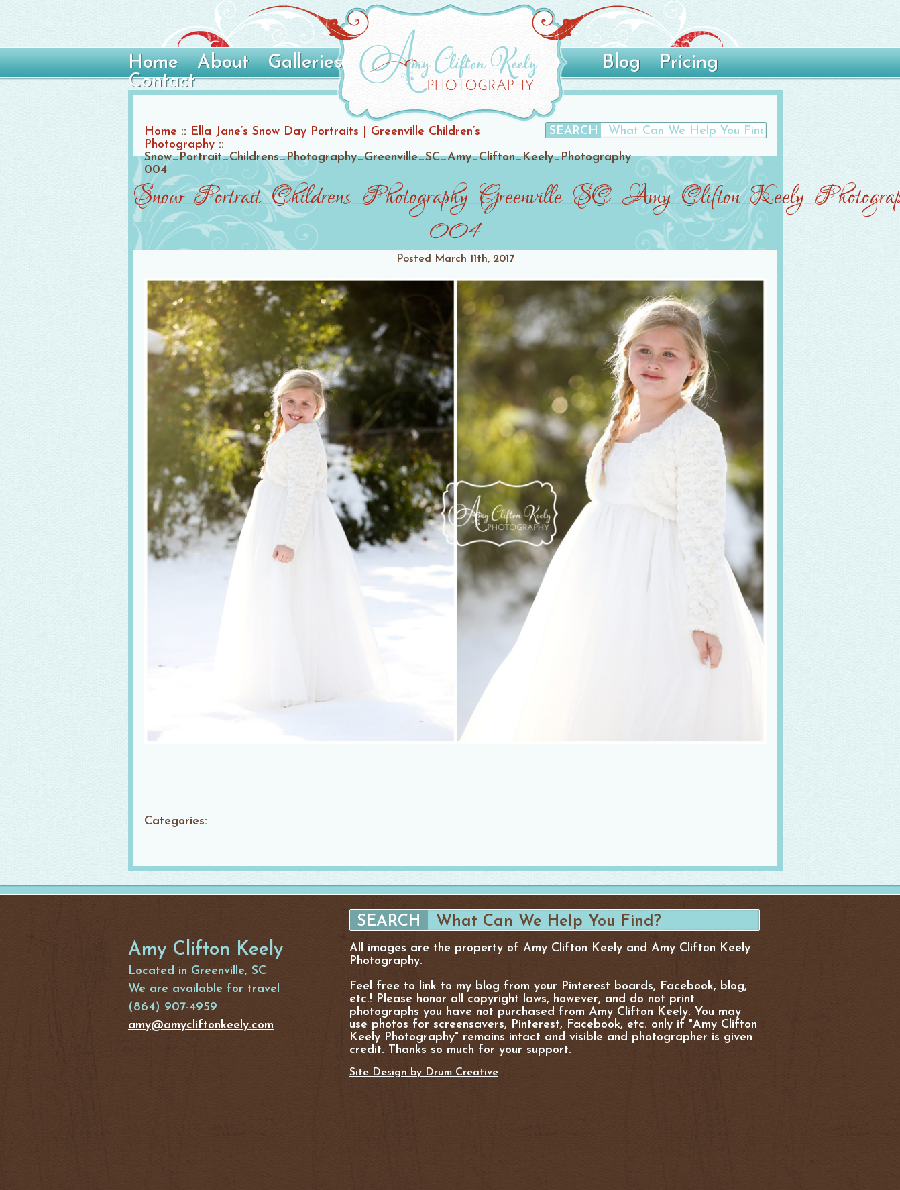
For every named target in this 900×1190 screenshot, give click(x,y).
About (223, 63)
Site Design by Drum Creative (423, 1072)
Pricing (688, 63)
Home (153, 63)
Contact (161, 81)
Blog (621, 63)
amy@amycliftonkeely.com (201, 1025)
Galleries (305, 63)
